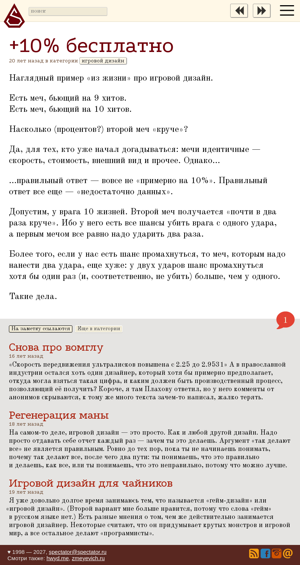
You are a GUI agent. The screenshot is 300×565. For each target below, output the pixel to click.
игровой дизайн (103, 61)
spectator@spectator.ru (77, 552)
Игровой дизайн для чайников (91, 483)
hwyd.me (57, 558)
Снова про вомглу (56, 347)
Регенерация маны (59, 415)
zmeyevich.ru (88, 558)
